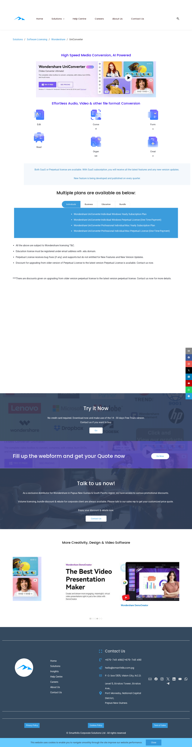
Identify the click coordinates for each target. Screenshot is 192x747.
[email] (189, 351)
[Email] (150, 679)
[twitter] (189, 370)
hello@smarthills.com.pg (119, 668)
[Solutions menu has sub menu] (58, 18)
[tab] (72, 204)
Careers (54, 681)
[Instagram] (162, 679)
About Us (55, 687)
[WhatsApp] (186, 679)
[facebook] (189, 357)
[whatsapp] (189, 389)
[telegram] (189, 396)
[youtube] (189, 383)
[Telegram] (168, 683)
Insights (54, 671)
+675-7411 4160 (114, 660)
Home (53, 660)
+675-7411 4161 (132, 660)
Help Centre (56, 676)
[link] (96, 63)
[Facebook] (156, 679)
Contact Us (56, 692)
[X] (168, 679)
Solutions (18, 39)
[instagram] (189, 364)
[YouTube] (180, 679)
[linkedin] (189, 377)
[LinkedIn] (174, 679)
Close (153, 742)
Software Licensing (37, 39)
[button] (176, 18)
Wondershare (58, 39)
